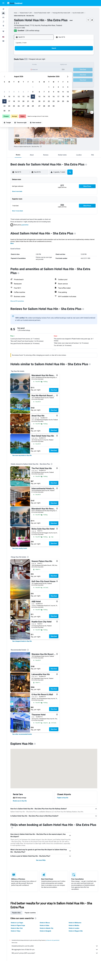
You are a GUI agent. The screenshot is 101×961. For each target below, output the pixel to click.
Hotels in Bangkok (45, 931)
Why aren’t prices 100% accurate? (55, 953)
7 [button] (42, 60)
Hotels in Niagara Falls (76, 931)
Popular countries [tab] (30, 912)
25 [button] (28, 74)
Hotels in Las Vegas (17, 922)
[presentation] (41, 146)
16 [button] (19, 70)
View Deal (54, 390)
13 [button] (38, 65)
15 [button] (47, 65)
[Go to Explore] (3, 26)
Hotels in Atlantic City (46, 928)
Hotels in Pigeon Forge (18, 925)
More (12, 243)
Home (15, 13)
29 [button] (47, 74)
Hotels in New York (17, 928)
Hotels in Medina (74, 925)
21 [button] (42, 70)
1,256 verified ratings (32, 31)
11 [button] (28, 65)
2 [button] (18, 60)
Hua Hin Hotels (77, 13)
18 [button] (28, 70)
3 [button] (23, 60)
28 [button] (42, 74)
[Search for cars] (3, 17)
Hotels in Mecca (45, 922)
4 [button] (28, 60)
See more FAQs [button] (41, 860)
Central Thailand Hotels (40, 13)
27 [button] (38, 74)
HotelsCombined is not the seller (55, 946)
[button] (3, 3)
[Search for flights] (3, 9)
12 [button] (33, 65)
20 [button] (38, 70)
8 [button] (47, 60)
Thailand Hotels (24, 13)
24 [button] (23, 74)
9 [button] (18, 65)
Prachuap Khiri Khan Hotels (60, 13)
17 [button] (23, 70)
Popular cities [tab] (16, 912)
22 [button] (47, 70)
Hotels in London (74, 928)
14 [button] (42, 65)
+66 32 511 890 (19, 28)
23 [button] (19, 74)
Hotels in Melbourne (75, 922)
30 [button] (19, 79)
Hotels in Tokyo (16, 931)
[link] (22, 455)
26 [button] (33, 74)
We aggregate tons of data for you (55, 949)
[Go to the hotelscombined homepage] (14, 3)
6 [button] (37, 60)
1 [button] (47, 55)
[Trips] (3, 31)
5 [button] (82, 55)
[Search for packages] (3, 22)
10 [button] (23, 65)
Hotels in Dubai (44, 925)
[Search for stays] (3, 13)
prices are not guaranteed (52, 940)
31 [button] (23, 79)
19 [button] (33, 70)
